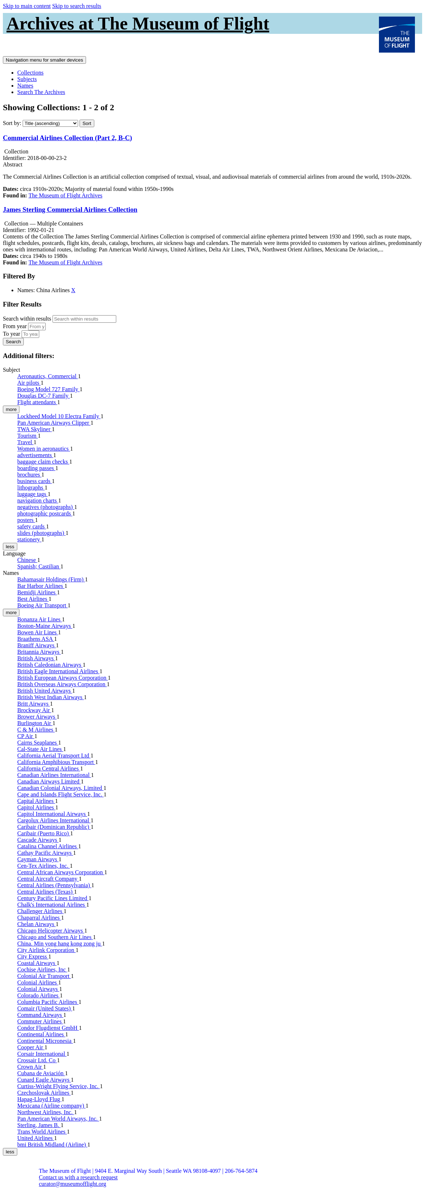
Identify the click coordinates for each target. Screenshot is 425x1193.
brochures (29, 475)
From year (15, 326)
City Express (32, 956)
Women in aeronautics (43, 449)
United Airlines (35, 1138)
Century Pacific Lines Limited (53, 898)
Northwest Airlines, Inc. (45, 1112)
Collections (30, 73)
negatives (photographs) (45, 507)
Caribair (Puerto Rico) (43, 833)
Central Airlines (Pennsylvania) (54, 885)
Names (25, 85)
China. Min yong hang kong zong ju (59, 943)
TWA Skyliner (34, 429)
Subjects (27, 79)
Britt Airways (33, 704)
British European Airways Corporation (62, 678)
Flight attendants (37, 402)
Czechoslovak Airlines (44, 1093)
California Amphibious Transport (56, 762)
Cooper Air (31, 1047)
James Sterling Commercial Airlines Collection (70, 209)
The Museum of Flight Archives (65, 195)
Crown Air (30, 1067)
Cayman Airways (38, 859)
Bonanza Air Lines (39, 619)
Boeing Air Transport (42, 605)
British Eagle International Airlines (58, 671)
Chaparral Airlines (39, 918)
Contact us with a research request (78, 1177)
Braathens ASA (35, 639)
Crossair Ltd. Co (37, 1060)
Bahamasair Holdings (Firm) (51, 579)
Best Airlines (33, 599)
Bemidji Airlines (37, 592)
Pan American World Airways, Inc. (58, 1119)
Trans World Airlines (42, 1132)
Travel (25, 442)
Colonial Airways (38, 989)
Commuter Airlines (40, 1021)
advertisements (35, 455)
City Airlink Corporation (46, 950)
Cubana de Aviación (41, 1073)
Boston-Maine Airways (44, 626)
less (10, 546)
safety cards (31, 526)
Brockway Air (34, 710)
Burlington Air (35, 723)
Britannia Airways (39, 652)
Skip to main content (27, 6)
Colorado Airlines (38, 995)
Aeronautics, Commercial (47, 376)
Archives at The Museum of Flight (137, 23)
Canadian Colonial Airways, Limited (60, 788)
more (11, 409)
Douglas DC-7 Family (43, 396)
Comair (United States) (44, 1008)
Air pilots (29, 383)
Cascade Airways (38, 840)
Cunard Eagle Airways (44, 1080)
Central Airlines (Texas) (45, 892)
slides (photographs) (41, 533)
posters (26, 520)
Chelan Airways (36, 924)
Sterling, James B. (38, 1125)
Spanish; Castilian (38, 566)
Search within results (27, 319)
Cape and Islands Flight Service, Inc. (60, 794)
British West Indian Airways (50, 697)
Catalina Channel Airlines (47, 846)
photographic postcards (44, 513)
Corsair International (42, 1054)
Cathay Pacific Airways (45, 853)
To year (11, 334)
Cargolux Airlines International (54, 820)
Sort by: (12, 123)
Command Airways (40, 1015)
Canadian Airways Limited (49, 781)
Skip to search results (76, 6)
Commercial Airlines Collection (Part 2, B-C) (67, 138)
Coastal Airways (36, 963)
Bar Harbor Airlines (40, 586)
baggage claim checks (43, 462)
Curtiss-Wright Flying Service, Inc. (58, 1086)
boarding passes (36, 468)
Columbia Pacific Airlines (47, 1002)
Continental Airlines (41, 1034)
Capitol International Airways (52, 814)
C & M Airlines (36, 730)
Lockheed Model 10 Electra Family (58, 416)
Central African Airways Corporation (60, 872)
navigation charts (37, 500)
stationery (29, 539)
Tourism (27, 436)
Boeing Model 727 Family (48, 389)
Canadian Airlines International (54, 775)
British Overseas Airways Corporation (62, 684)
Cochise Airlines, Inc (42, 969)
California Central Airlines (48, 768)
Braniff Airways (36, 645)
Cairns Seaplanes (37, 743)
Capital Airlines (36, 801)
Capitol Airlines (36, 807)
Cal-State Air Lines (40, 749)
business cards (34, 481)
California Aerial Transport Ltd (54, 755)
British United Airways (44, 691)
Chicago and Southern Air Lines (55, 937)
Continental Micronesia (45, 1041)
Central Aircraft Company (48, 879)
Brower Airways (36, 717)
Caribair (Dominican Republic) (54, 827)
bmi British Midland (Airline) (52, 1144)
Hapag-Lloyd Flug (39, 1099)
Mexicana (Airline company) (51, 1106)
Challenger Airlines (40, 911)
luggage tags (32, 494)
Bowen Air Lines (37, 632)
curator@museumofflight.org (72, 1184)
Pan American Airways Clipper (54, 423)
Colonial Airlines (37, 982)
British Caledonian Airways (50, 665)
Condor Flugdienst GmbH (48, 1028)
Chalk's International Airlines (51, 905)
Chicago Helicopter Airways (50, 931)
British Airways (36, 658)
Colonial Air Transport (44, 976)
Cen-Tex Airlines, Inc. (43, 866)
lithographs (31, 487)
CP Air (25, 736)
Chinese (27, 560)
